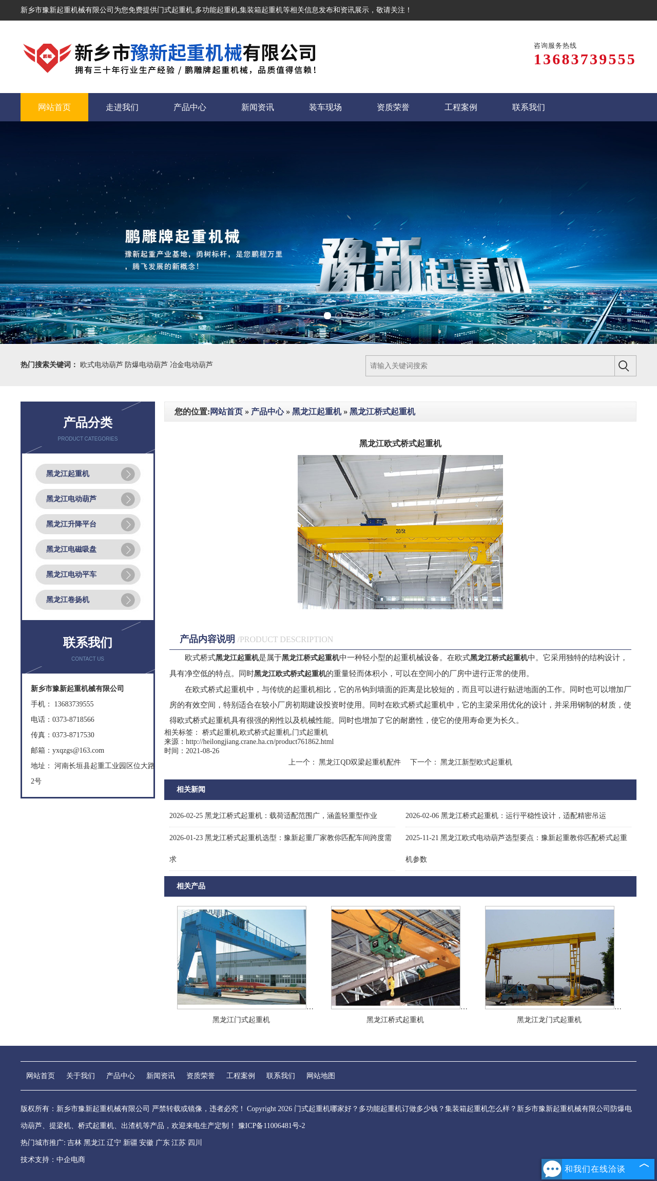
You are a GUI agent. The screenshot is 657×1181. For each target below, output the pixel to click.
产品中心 (267, 411)
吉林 (74, 1143)
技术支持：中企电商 (53, 1160)
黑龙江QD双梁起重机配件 (360, 762)
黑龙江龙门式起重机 (549, 1020)
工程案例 (240, 1076)
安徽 (146, 1143)
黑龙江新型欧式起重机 (476, 762)
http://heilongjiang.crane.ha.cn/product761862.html (260, 742)
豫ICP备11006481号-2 (271, 1126)
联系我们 (280, 1076)
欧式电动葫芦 (102, 365)
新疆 (130, 1143)
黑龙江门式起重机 (241, 1020)
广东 (163, 1143)
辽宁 (114, 1143)
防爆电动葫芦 (147, 365)
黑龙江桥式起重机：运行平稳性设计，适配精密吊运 (505, 816)
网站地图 (320, 1076)
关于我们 (80, 1076)
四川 (195, 1143)
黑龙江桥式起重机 (382, 411)
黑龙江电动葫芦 (71, 499)
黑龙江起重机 (67, 474)
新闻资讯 (160, 1076)
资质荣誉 (200, 1076)
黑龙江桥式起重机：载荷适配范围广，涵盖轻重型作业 (273, 816)
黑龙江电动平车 (71, 574)
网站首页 (226, 411)
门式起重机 (175, 10)
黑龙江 (94, 1143)
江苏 (178, 1143)
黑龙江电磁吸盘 (71, 549)
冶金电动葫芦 (191, 365)
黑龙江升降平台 (71, 524)
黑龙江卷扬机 (67, 600)
